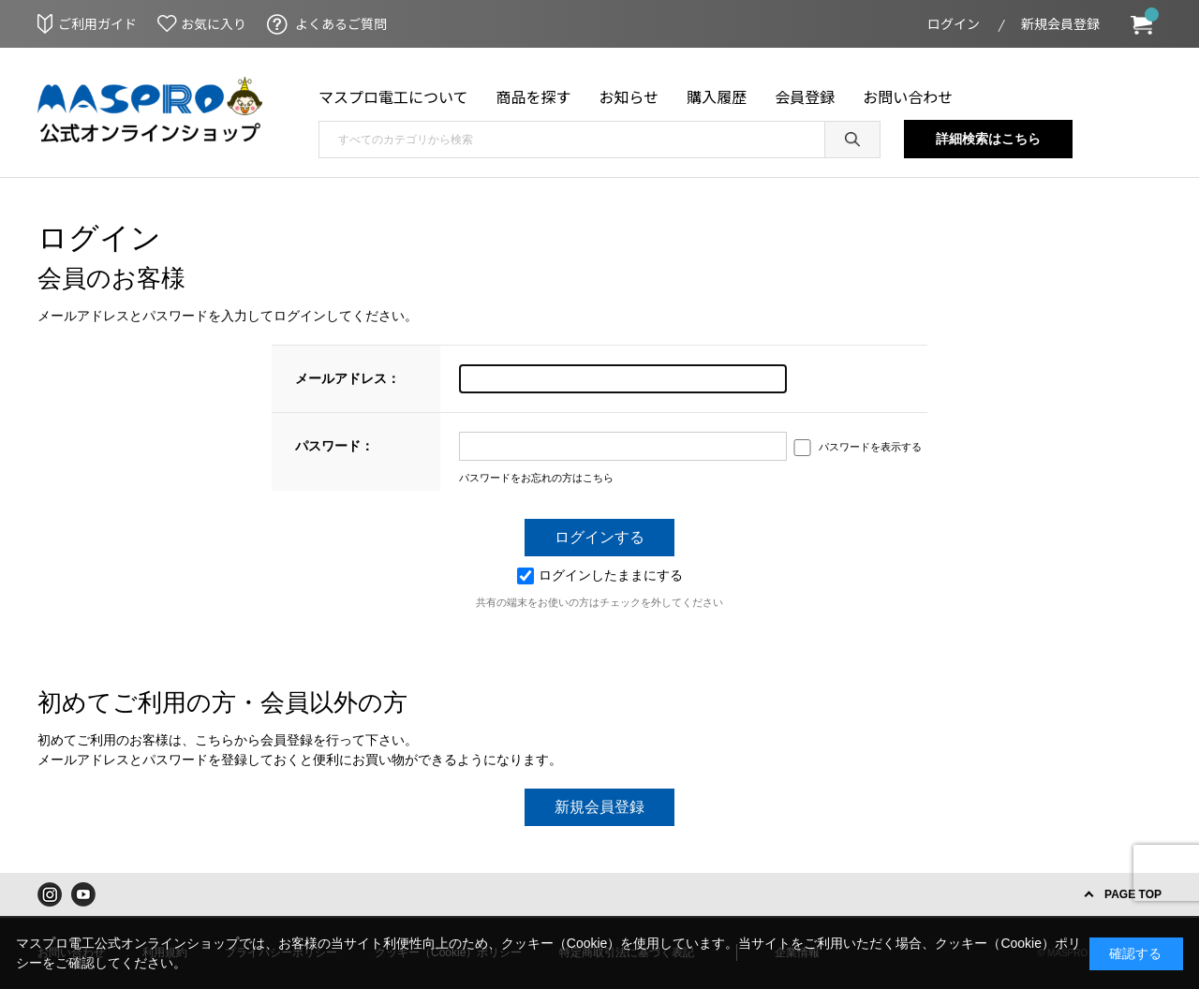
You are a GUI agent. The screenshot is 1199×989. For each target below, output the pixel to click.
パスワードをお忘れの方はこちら (536, 477)
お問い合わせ (908, 96)
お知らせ (629, 96)
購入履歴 (717, 96)
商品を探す (533, 96)
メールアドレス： (347, 378)
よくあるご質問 (341, 23)
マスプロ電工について (393, 96)
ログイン (953, 23)
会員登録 (805, 96)
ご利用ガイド (97, 23)
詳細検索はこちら (988, 138)
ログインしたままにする (600, 575)
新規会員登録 (1060, 23)
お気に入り (213, 23)
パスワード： (334, 445)
